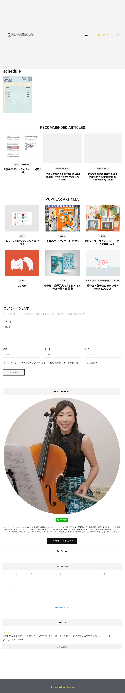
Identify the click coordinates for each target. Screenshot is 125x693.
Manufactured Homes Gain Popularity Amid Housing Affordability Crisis (102, 176)
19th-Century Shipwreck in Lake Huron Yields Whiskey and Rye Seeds (62, 176)
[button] (86, 35)
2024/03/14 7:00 (8, 632)
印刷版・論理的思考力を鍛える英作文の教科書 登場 (62, 287)
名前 (5, 349)
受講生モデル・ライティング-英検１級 (22, 171)
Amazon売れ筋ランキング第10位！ (22, 243)
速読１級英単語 (62, 169)
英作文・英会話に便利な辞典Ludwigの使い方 (103, 287)
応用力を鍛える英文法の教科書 (98, 281)
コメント (7, 321)
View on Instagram (62, 607)
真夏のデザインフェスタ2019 (62, 241)
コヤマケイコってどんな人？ (62, 541)
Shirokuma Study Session (62, 687)
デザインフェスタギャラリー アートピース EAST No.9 (102, 243)
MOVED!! (22, 285)
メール (48, 349)
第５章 (116, 281)
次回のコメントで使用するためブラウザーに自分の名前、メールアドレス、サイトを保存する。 (53, 363)
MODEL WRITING (22, 164)
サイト (88, 349)
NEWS (22, 236)
